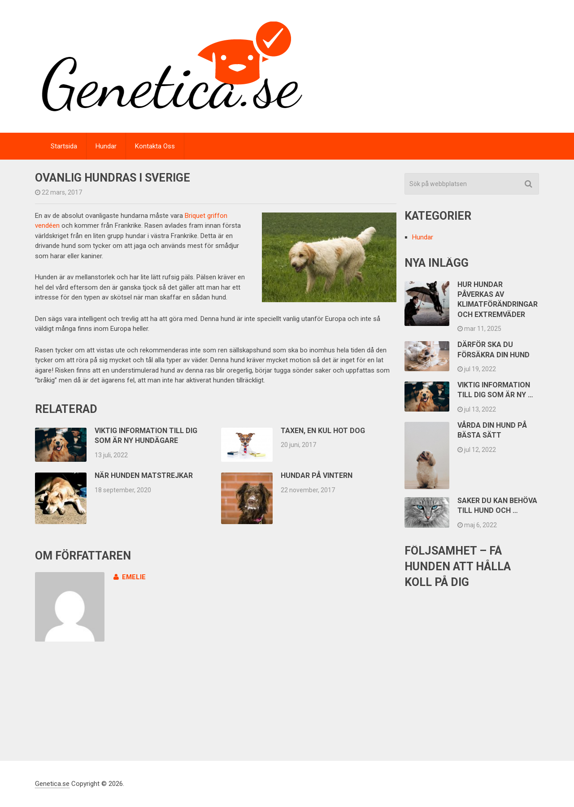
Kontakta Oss (155, 146)
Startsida (64, 146)
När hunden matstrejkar (144, 475)
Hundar (106, 146)
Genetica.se (52, 784)
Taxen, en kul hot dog (323, 430)
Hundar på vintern (316, 475)
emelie (129, 577)
